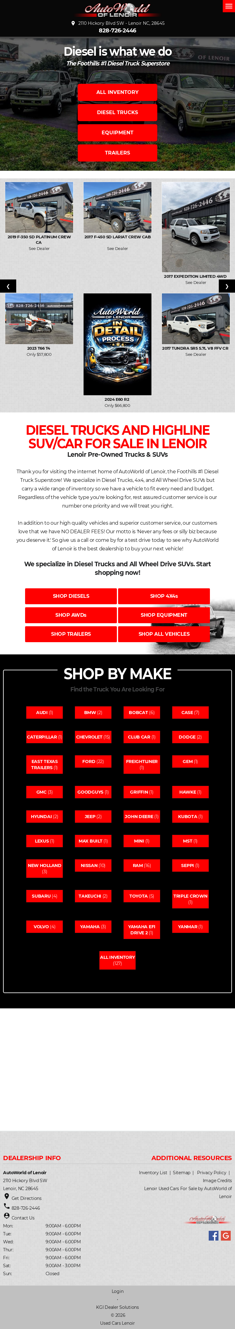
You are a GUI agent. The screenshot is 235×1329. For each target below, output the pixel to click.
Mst (187, 841)
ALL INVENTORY (117, 92)
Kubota (187, 816)
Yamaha (89, 926)
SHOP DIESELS (71, 596)
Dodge (187, 737)
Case (187, 712)
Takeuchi (90, 896)
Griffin (139, 792)
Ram (138, 865)
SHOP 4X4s (164, 596)
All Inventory (117, 957)
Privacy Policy (211, 1172)
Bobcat (138, 712)
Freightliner (142, 761)
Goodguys (90, 792)
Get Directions (27, 1198)
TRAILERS (117, 153)
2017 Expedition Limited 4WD (195, 276)
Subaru (41, 896)
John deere (139, 816)
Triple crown (190, 896)
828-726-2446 (117, 30)
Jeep (90, 816)
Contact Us (23, 1218)
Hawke (187, 792)
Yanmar (187, 926)
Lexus (42, 841)
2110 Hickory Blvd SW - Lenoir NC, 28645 (117, 23)
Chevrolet (89, 737)
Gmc (41, 792)
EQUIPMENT (117, 133)
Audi (42, 712)
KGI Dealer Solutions (117, 1307)
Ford (88, 761)
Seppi (187, 865)
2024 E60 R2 (117, 399)
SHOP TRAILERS (71, 634)
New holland (45, 865)
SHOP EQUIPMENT (164, 615)
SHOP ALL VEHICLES (164, 634)
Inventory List (153, 1172)
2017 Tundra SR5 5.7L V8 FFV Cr (195, 348)
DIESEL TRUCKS (117, 112)
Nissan (89, 865)
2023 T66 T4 (39, 348)
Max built (90, 841)
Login (118, 1291)
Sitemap (181, 1172)
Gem (187, 761)
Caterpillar (42, 737)
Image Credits (217, 1180)
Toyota (138, 896)
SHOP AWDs (71, 615)
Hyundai (41, 816)
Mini (139, 841)
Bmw (90, 712)
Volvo (41, 926)
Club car (139, 737)
